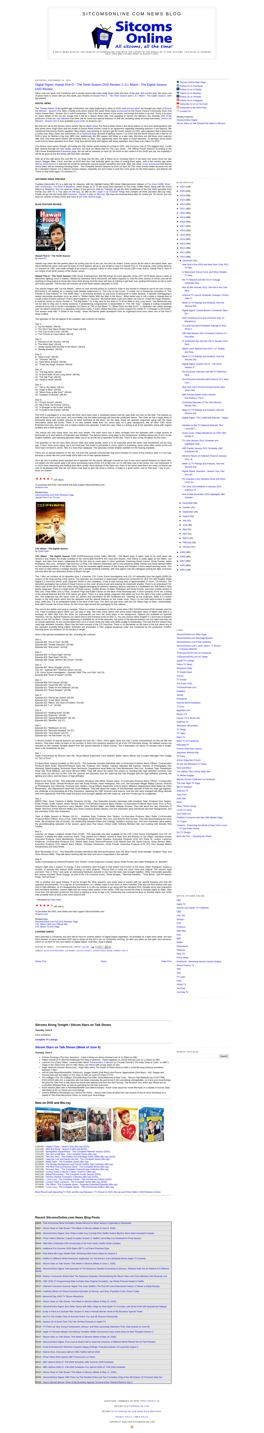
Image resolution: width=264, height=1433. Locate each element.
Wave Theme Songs (186, 806)
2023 (183, 200)
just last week (133, 108)
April (185, 533)
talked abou (91, 126)
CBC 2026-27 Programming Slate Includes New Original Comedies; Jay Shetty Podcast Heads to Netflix (93, 1281)
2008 (183, 556)
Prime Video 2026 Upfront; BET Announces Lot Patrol (69, 1357)
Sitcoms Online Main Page (191, 82)
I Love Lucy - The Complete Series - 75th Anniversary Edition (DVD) (78, 1179)
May (185, 529)
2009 (183, 552)
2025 (183, 191)
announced (122, 111)
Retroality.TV (183, 745)
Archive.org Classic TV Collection (193, 908)
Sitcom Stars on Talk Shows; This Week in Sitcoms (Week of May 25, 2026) (79, 1301)
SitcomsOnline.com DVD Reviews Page (54, 495)
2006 (183, 565)
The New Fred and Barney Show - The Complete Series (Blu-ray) (77, 1166)
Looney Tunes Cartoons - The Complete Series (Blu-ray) (73, 1182)
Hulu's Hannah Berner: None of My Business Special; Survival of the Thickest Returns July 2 (88, 1382)
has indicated (63, 118)
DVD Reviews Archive (150, 1192)
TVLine (180, 676)
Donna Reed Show (102, 951)
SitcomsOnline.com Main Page (192, 634)
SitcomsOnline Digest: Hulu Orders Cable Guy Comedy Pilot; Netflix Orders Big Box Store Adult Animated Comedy (98, 1233)
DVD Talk (181, 798)
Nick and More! (184, 768)
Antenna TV (182, 790)
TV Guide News (184, 672)
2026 (183, 186)
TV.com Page (47, 926)
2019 (183, 217)
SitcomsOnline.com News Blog (132, 13)
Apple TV (181, 904)
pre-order (80, 121)
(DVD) (86, 1146)
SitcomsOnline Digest (187, 120)
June (185, 525)
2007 (183, 561)
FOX (179, 923)
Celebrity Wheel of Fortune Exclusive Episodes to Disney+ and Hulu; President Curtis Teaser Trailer (91, 1291)
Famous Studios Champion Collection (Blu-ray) (68, 1177)
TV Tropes (182, 821)
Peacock (181, 950)
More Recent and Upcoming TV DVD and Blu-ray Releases (64, 1192)
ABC (179, 900)
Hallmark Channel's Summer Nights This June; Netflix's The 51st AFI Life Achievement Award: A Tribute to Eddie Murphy (101, 1286)
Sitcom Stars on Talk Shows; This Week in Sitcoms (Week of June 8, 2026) (79, 1228)
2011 (183, 252)
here (92, 189)
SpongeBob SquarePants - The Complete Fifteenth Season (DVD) (78, 1151)
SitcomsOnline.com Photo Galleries (194, 642)
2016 (183, 230)
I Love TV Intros (184, 810)
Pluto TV (181, 953)
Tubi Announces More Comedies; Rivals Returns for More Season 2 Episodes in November (87, 1223)
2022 (183, 204)
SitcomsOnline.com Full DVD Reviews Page (56, 921)
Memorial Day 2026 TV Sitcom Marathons (63, 1296)
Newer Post (40, 961)
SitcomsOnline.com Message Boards (194, 638)
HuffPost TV (182, 722)
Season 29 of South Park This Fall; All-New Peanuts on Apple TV (74, 1321)
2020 (183, 213)
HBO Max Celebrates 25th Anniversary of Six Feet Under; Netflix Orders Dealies (82, 1243)
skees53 (42, 258)
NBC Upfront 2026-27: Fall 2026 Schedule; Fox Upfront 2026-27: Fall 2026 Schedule (84, 1367)
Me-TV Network (184, 787)
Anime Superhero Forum (189, 760)
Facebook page (89, 133)
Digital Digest (84, 951)
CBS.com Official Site (51, 924)
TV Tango (181, 729)
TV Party (181, 756)
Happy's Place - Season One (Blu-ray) (64, 1146)
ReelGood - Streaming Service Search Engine (199, 961)
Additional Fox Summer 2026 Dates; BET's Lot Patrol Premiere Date (76, 1248)
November (188, 503)
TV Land (181, 977)
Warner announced (44, 164)
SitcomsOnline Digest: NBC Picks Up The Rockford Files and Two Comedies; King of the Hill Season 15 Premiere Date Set (102, 1377)
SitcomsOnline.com (138, 1406)
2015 (183, 235)
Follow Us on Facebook (191, 86)
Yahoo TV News (184, 664)
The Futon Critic (184, 683)
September (188, 511)
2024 (183, 195)
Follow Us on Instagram (191, 100)
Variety (180, 695)
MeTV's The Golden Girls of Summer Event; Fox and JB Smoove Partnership (80, 1316)
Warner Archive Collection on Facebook (196, 779)
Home (104, 961)
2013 (183, 243)
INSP (179, 802)
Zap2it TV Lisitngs (185, 660)
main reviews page (92, 196)
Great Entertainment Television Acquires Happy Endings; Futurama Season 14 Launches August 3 (90, 1347)
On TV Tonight (184, 832)
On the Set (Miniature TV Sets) (192, 764)
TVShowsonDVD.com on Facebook (194, 653)
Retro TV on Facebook (188, 741)
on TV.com (47, 497)
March (186, 538)
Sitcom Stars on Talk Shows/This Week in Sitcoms (201, 123)
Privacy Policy (124, 1417)
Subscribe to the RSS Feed (193, 107)
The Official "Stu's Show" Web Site (193, 771)
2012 (183, 248)
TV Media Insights (185, 775)
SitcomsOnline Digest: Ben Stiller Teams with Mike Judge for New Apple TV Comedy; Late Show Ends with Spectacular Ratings (105, 1306)
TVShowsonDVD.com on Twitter (192, 656)
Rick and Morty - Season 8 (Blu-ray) (63, 1149)
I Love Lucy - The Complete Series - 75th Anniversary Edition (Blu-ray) (80, 1187)
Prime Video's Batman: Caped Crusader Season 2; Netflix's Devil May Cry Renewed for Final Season (92, 1238)
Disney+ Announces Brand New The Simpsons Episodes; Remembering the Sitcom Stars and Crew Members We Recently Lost (105, 1276)
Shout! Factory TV (185, 965)
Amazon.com (41, 487)
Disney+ (181, 919)
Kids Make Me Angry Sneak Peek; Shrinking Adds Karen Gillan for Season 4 (80, 1253)
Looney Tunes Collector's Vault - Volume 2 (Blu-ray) (71, 1172)
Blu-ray (75, 191)
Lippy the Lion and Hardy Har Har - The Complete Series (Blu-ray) (78, 1159)
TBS (179, 969)
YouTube (181, 988)
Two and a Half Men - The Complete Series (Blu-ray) (71, 1154)
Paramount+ (183, 946)
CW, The (181, 915)
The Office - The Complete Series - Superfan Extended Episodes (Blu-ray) (82, 1184)
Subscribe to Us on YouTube (194, 104)
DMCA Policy (141, 1417)
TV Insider (182, 679)
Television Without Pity (188, 752)
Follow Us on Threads (190, 96)
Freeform (181, 927)
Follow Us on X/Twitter (191, 89)
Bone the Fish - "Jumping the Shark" (194, 836)
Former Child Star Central (189, 748)
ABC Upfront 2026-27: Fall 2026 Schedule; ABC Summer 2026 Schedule (78, 1362)
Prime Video (183, 957)
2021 (183, 208)
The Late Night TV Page (188, 783)
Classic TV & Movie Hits (188, 718)
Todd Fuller (43, 551)
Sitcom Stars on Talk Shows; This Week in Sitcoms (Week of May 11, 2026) (79, 1372)
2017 (183, 226)
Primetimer (182, 699)
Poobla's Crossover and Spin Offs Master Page (199, 817)
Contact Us (184, 111)
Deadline (181, 691)
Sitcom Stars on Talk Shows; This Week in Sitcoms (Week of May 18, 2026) (79, 1337)
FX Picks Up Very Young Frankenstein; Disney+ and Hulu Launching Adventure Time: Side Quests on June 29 (96, 1326)
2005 (183, 569)
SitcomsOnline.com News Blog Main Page (137, 1411)
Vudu (179, 980)
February (187, 542)
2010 (183, 256)
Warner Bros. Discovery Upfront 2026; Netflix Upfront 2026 (71, 1352)
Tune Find (181, 794)
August (186, 516)
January (187, 547)
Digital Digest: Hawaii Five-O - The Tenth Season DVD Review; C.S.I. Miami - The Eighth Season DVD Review (101, 87)
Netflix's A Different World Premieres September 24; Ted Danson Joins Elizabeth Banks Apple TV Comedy (94, 1258)
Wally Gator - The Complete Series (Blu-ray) (67, 1161)
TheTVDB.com (184, 814)
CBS (179, 911)
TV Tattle (181, 733)
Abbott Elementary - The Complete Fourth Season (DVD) (73, 1174)
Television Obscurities (187, 725)
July (185, 520)
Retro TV (181, 737)
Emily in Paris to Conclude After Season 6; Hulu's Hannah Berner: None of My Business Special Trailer (92, 1311)
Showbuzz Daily (184, 668)
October (187, 507)
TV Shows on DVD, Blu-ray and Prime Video (115, 1192)
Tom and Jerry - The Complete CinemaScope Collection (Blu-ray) (77, 1169)
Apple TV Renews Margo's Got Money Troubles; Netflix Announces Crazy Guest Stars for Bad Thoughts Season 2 (98, 1331)
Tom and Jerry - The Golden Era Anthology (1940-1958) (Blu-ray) (77, 1156)
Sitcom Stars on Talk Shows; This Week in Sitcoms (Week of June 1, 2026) (79, 1263)
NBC (179, 938)
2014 (183, 239)
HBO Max (181, 931)
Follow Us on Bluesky (190, 93)
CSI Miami (70, 951)
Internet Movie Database (189, 702)
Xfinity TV (181, 984)
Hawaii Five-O (121, 951)
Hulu (179, 934)
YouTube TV (183, 992)
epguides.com (183, 710)
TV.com (180, 706)
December (188, 260)
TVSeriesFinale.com (186, 687)
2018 (183, 221)
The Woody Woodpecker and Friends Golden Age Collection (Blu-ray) (79, 1164)
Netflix (180, 942)
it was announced (150, 164)
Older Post (166, 961)
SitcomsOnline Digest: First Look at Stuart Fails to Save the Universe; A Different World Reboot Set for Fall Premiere (99, 1342)
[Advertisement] (132, 68)
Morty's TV (182, 714)
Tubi (179, 973)
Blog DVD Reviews (54, 951)
